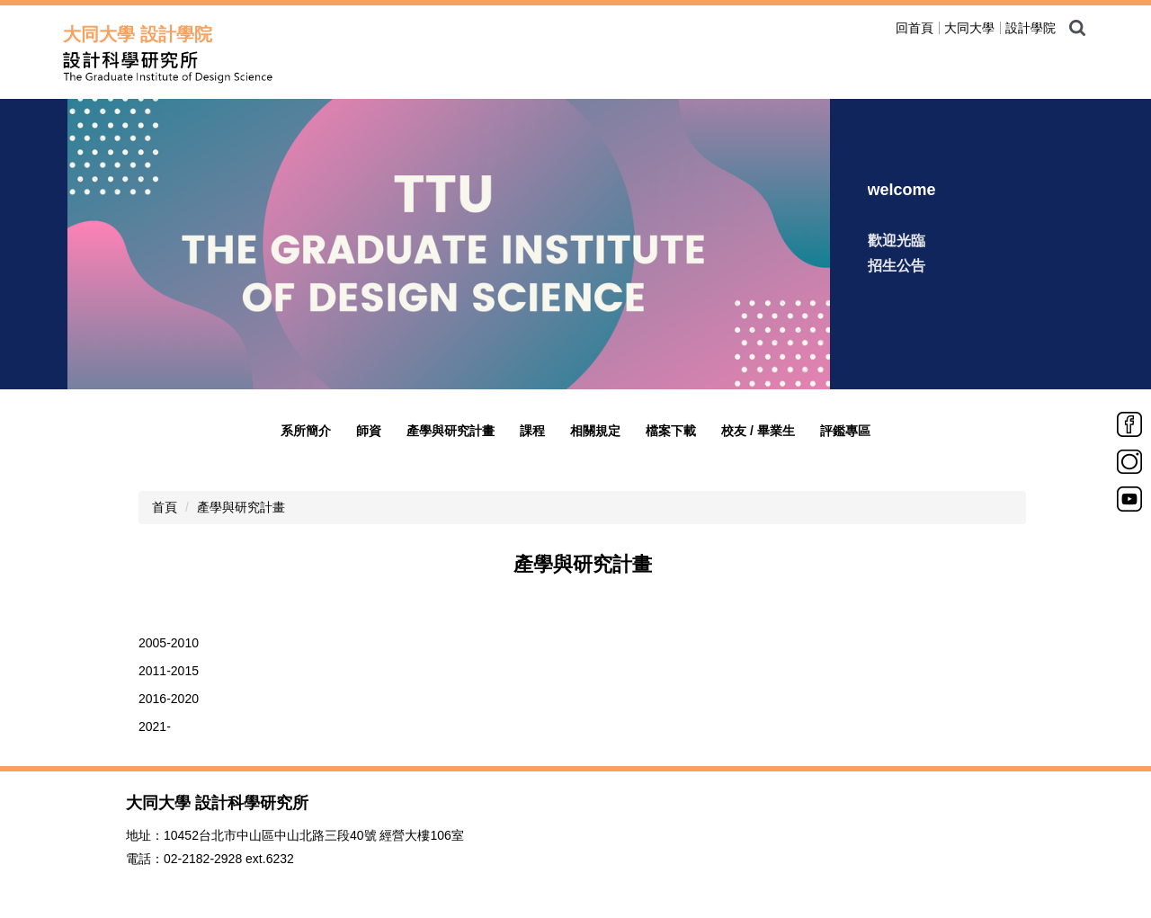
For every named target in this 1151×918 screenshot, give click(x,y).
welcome (902, 190)
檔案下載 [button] (671, 430)
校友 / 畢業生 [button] (758, 430)
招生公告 (896, 265)
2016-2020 (168, 698)
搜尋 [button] (1077, 28)
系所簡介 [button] (306, 430)
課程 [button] (532, 430)
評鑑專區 (845, 430)
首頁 (164, 507)
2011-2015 (168, 671)
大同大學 (969, 28)
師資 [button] (368, 430)
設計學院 (1030, 28)
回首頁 (914, 28)
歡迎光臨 (896, 240)
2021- (154, 726)
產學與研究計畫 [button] (450, 430)
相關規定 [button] (595, 430)
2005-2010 (168, 643)
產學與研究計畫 (241, 507)
